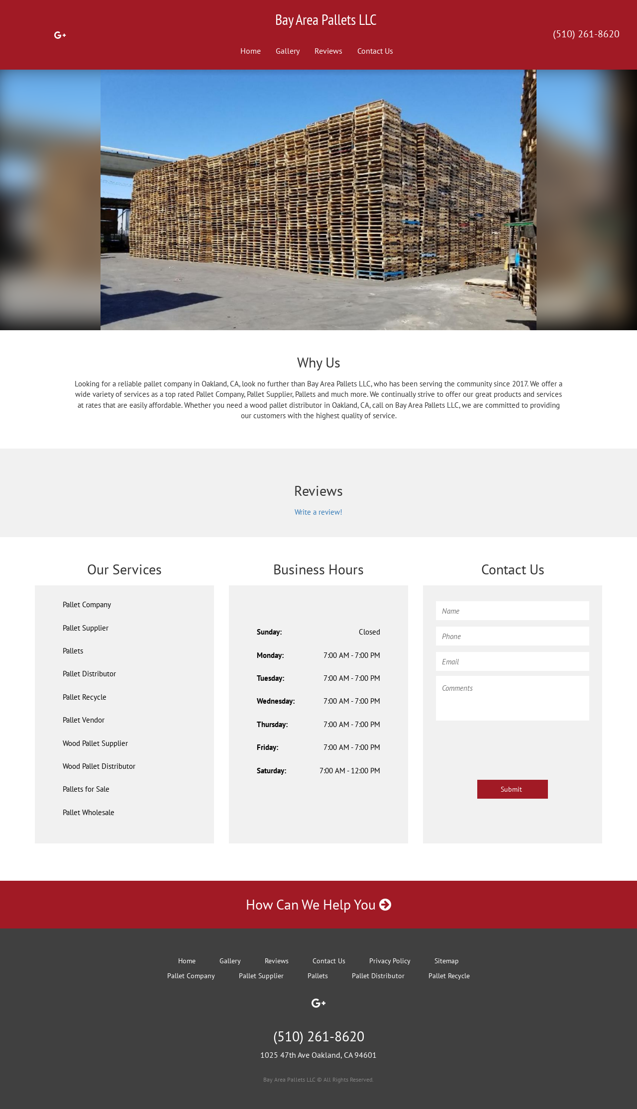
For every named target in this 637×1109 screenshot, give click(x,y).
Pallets (73, 650)
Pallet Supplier (85, 628)
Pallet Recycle (84, 697)
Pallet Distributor (89, 673)
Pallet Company (87, 604)
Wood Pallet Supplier (95, 743)
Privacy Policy (390, 960)
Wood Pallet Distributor (99, 766)
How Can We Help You (318, 904)
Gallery (288, 51)
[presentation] (511, 745)
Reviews (328, 51)
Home (250, 51)
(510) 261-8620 (586, 33)
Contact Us (375, 51)
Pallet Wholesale (88, 812)
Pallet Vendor (84, 720)
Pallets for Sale (86, 789)
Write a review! (318, 512)
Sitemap (446, 960)
